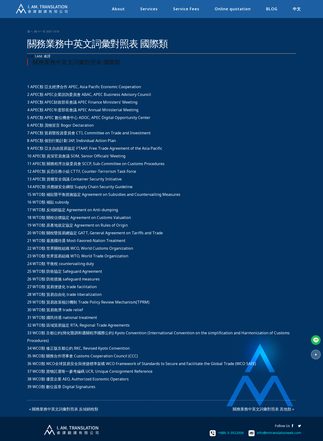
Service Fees (186, 8)
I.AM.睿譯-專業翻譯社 (42, 9)
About (118, 8)
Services (149, 8)
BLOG (271, 8)
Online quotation (233, 8)
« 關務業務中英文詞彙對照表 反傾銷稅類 (63, 409)
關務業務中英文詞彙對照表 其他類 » (263, 409)
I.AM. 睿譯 (42, 56)
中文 (297, 8)
